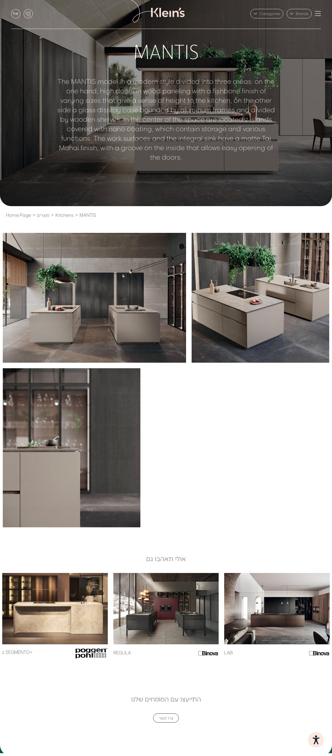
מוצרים (43, 215)
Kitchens (64, 215)
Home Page (18, 215)
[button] (266, 13)
